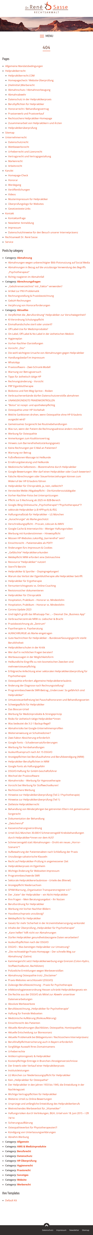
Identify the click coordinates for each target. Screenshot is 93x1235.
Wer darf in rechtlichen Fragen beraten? (30, 652)
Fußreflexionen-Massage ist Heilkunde (29, 457)
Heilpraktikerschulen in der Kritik (26, 647)
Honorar (13, 180)
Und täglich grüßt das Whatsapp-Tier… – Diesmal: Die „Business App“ (46, 614)
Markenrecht (15, 161)
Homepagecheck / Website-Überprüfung (31, 80)
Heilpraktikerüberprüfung (22, 127)
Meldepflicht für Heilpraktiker (24, 918)
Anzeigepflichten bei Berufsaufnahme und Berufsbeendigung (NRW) (46, 756)
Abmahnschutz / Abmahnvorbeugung (29, 89)
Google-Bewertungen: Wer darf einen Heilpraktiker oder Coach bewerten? (49, 471)
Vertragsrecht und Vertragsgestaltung (29, 156)
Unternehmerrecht (16, 137)
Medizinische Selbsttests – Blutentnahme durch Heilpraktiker (42, 467)
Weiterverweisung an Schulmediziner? (29, 733)
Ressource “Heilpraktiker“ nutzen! (27, 562)
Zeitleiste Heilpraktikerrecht (23, 804)
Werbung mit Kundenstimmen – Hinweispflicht (34, 533)
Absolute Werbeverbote (21, 1004)
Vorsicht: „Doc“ (16, 348)
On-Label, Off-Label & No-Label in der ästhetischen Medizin (41, 333)
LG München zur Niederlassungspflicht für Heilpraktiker (39, 1075)
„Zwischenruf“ (16, 823)
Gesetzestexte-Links (19, 208)
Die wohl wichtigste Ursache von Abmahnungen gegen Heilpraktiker (46, 352)
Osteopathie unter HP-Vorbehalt (26, 410)
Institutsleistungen (18, 1070)
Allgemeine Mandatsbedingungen (24, 66)
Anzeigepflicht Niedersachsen (24, 885)
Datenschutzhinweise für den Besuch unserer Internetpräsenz (43, 232)
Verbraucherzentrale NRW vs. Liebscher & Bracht (35, 619)
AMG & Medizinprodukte (31, 1146)
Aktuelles (22, 310)
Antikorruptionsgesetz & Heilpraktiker (29, 1056)
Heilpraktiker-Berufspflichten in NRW (28, 761)
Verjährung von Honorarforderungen (29, 305)
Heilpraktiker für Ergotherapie (25, 581)
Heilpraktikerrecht (15, 70)
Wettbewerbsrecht (18, 147)
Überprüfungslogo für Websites (26, 204)
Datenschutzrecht (18, 142)
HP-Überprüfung (26, 1160)
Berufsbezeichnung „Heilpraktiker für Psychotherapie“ (38, 1008)
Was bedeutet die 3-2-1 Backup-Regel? (29, 723)
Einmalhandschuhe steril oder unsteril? (30, 324)
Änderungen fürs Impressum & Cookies (30, 547)
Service (9, 242)
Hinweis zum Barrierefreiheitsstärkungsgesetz (34, 443)
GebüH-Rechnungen (19, 300)
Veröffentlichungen (19, 189)
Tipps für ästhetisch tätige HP (24, 376)
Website (21, 1179)
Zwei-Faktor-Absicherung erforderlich (29, 737)
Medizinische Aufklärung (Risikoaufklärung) (32, 1018)
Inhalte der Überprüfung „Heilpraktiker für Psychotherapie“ (41, 928)
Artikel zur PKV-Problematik (23, 291)
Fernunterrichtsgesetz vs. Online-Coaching (32, 585)
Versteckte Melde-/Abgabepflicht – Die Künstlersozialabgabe (42, 490)
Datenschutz (24, 1156)
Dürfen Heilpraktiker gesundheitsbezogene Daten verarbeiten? (43, 937)
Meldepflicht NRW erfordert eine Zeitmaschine (34, 557)
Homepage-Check (18, 175)
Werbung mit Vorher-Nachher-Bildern (29, 909)
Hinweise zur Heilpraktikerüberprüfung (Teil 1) (34, 799)
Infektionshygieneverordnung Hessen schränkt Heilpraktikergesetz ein (47, 989)
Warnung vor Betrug (19, 452)
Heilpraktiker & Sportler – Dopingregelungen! (33, 571)
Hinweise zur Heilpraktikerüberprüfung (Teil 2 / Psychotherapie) (44, 794)
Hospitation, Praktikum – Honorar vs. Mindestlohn (36, 600)
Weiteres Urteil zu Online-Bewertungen (30, 1099)
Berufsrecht (24, 1151)
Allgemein (23, 1141)
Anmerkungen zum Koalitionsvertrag (29, 438)
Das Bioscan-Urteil (18, 709)
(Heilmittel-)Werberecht (21, 85)
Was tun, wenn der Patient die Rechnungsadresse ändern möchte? (45, 429)
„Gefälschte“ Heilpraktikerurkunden (28, 552)
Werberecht (24, 1184)
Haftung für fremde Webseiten (25, 1013)
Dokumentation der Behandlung (26, 818)
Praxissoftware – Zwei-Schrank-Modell (29, 367)
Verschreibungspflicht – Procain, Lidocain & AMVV (36, 524)
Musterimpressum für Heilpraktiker (28, 199)
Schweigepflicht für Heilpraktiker (26, 704)
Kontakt (9, 213)
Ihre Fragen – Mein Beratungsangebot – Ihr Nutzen (36, 899)
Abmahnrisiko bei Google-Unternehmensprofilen (35, 728)
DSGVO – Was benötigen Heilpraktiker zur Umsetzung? (38, 947)
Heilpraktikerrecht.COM (21, 75)
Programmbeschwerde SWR (24, 875)
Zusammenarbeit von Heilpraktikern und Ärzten (35, 123)
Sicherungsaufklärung (20, 1122)
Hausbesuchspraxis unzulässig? (26, 913)
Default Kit (11, 1200)
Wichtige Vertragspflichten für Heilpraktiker (32, 1094)
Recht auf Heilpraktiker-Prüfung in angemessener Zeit (38, 861)
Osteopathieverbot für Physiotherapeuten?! (32, 1127)
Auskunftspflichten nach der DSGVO (28, 942)
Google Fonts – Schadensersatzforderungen (33, 742)
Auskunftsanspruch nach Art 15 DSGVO (30, 752)
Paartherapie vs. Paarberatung (25, 628)
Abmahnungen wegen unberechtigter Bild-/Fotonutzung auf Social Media (49, 262)
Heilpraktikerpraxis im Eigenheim (26, 866)
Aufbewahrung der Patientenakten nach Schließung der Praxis (43, 851)
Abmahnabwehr (17, 94)
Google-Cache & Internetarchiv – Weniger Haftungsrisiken (40, 528)
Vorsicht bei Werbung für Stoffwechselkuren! (33, 785)
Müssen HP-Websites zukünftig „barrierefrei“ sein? (36, 538)
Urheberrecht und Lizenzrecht (25, 151)
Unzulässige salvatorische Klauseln (27, 856)
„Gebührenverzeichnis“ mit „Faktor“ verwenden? (35, 286)
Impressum (14, 227)
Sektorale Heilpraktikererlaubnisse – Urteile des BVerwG (39, 880)
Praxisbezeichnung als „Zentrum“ (27, 623)
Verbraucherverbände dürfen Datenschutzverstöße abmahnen (43, 395)
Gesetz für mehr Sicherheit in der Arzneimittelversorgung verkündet (46, 923)
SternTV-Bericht (17, 566)
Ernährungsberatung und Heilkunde (28, 462)
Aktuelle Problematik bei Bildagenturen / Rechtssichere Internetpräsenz (48, 1037)
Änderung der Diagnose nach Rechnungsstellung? (36, 685)
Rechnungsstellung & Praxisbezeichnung (31, 295)
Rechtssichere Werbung (21, 790)
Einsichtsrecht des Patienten (24, 1023)
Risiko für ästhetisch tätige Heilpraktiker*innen (34, 718)
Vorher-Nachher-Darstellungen (25, 343)
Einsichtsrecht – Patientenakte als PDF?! (30, 543)
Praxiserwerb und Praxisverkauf (26, 113)
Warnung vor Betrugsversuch (24, 371)
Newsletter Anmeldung (21, 223)
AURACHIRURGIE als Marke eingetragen (30, 633)
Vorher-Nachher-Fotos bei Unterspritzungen (33, 495)
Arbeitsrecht (15, 166)
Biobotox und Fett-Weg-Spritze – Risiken (30, 391)
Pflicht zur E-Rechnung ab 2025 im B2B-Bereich (34, 500)
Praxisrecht (24, 1170)
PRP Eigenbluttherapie (20, 386)
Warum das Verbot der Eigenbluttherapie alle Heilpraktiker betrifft (45, 576)
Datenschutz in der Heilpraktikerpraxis (29, 99)
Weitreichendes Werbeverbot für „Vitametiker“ (34, 1108)
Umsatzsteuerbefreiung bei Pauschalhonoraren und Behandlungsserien (48, 699)
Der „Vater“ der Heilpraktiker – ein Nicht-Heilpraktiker (38, 894)
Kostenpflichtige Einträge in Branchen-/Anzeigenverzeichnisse (43, 1061)
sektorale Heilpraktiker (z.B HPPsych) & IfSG (32, 509)
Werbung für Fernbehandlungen (26, 747)
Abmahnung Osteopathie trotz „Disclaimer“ (32, 975)
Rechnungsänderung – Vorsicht (25, 381)
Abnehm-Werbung (18, 1137)
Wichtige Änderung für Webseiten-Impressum (34, 870)
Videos (12, 194)
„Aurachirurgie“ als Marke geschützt (28, 519)
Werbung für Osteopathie (22, 433)
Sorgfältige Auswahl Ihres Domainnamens (31, 1046)
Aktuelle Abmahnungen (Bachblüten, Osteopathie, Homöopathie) (44, 1027)
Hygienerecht (25, 1165)
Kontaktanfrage (17, 218)
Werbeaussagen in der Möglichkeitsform (31, 657)
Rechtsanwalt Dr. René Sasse (21, 237)
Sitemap (9, 132)
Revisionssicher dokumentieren (26, 590)
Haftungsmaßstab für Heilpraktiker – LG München (36, 514)
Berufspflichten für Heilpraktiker (26, 104)
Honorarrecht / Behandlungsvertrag (28, 108)
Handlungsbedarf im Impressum (26, 357)
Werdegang (14, 185)
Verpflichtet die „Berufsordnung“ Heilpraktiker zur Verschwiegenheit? (47, 314)
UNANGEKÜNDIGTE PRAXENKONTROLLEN (31, 400)
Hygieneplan (15, 338)
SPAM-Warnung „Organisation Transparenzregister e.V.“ (39, 889)
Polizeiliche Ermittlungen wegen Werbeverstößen (35, 970)
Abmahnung (24, 257)
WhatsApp (14, 362)
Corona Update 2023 (19, 609)
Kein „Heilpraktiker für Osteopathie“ (28, 1080)
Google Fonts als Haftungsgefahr (26, 766)
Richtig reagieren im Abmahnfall (26, 276)
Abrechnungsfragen (29, 281)
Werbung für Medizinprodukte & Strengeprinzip (35, 714)
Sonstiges (22, 1175)
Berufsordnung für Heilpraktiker (26, 904)
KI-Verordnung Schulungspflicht (26, 319)
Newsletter (74, 1230)
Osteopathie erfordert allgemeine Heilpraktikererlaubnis (39, 680)
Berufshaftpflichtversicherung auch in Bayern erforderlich (40, 1042)
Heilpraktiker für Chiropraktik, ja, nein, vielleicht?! (35, 486)
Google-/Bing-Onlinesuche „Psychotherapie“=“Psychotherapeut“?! (45, 505)
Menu (49, 36)
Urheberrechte (16, 1051)
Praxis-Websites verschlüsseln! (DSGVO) (30, 980)
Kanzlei (9, 170)
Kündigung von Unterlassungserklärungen (32, 1132)
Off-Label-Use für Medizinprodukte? (28, 329)
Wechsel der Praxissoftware (23, 775)
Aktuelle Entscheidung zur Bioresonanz (30, 1032)
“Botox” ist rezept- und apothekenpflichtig (31, 405)
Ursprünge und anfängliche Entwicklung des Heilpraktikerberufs (44, 1103)
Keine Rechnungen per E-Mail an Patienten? (32, 448)
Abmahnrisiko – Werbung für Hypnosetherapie (34, 780)
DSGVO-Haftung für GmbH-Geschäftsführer (32, 771)
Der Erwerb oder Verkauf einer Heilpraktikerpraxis (36, 1065)
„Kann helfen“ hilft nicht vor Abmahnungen (32, 932)
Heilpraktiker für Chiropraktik (24, 595)
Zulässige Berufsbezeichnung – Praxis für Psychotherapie (40, 985)
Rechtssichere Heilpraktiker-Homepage (30, 118)
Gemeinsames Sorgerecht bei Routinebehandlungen (37, 424)
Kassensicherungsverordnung (25, 828)
